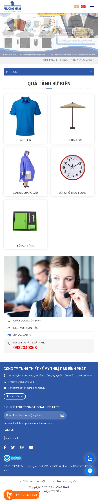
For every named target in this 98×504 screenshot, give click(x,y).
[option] (49, 24)
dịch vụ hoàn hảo (25, 328)
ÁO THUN (25, 140)
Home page (48, 59)
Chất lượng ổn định (27, 320)
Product (64, 59)
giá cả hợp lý (22, 335)
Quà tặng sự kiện (83, 59)
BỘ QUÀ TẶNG (25, 245)
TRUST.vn (56, 491)
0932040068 (25, 347)
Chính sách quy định (67, 481)
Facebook (12, 438)
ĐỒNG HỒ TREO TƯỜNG (72, 192)
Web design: (43, 491)
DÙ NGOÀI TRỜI (73, 140)
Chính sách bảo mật (34, 481)
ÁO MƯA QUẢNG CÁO (25, 192)
